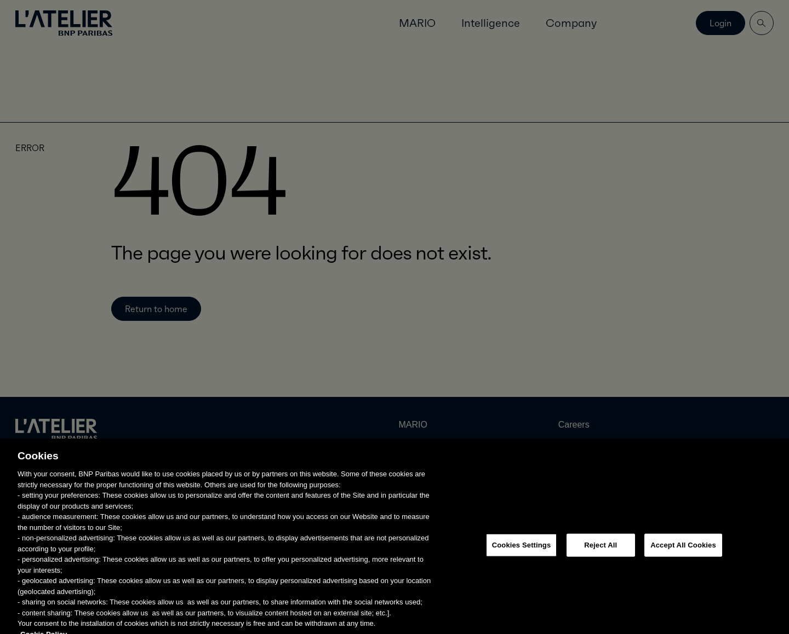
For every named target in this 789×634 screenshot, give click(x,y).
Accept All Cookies (683, 554)
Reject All (600, 554)
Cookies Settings (521, 554)
